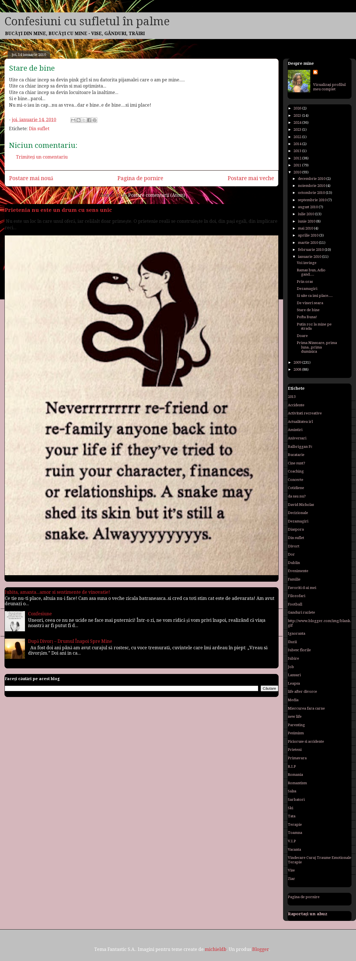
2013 (297, 151)
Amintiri (295, 430)
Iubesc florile (299, 650)
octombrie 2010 (312, 193)
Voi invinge (306, 263)
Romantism (297, 783)
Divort (293, 546)
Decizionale (298, 513)
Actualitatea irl (300, 421)
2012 (297, 158)
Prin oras (305, 281)
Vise (291, 870)
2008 (297, 369)
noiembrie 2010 (312, 186)
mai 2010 (306, 228)
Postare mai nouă (31, 178)
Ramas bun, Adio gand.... (311, 272)
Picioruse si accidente (306, 741)
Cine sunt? (296, 463)
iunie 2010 (307, 221)
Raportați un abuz (307, 913)
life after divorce (302, 691)
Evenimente (298, 571)
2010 (297, 172)
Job (291, 667)
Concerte (295, 480)
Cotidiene (296, 488)
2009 (297, 362)
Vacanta (294, 849)
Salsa (292, 791)
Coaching (296, 471)
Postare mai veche (251, 178)
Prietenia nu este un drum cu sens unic (58, 210)
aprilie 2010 (308, 235)
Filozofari (296, 596)
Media (293, 700)
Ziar (291, 879)
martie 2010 (308, 242)
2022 (297, 137)
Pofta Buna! (307, 317)
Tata (291, 816)
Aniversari (297, 438)
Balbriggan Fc (300, 446)
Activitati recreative (305, 413)
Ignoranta (296, 633)
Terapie (295, 824)
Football (295, 604)
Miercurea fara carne (306, 708)
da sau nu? (297, 496)
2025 (297, 115)
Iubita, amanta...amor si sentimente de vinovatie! (57, 592)
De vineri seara (310, 303)
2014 (297, 144)
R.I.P (292, 766)
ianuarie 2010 (310, 256)
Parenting (296, 725)
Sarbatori (296, 799)
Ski (290, 808)
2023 (297, 129)
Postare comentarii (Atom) (156, 195)
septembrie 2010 (312, 200)
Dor (291, 554)
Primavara (297, 758)
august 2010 (308, 207)
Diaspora (296, 529)
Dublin (294, 563)
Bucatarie (296, 455)
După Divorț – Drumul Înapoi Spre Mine (70, 641)
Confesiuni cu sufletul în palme (87, 21)
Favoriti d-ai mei (302, 588)
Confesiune (40, 613)
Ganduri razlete (301, 612)
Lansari (294, 675)
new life (295, 716)
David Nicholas (301, 505)
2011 (297, 165)
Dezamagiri (307, 288)
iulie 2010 (306, 214)
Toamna (295, 833)
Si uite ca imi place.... (315, 295)
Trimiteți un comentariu (42, 157)
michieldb (215, 949)
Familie (294, 579)
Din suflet (39, 128)
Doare (302, 336)
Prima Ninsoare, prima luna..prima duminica (317, 347)
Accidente (296, 405)
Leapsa (294, 683)
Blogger (260, 949)
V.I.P (292, 841)
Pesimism (296, 733)
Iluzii (292, 642)
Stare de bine (308, 310)
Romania (295, 774)
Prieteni (295, 749)
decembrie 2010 (312, 178)
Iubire (293, 658)
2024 (297, 122)
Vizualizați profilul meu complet (329, 86)
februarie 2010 (311, 249)
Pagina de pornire (140, 178)
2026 (297, 108)
